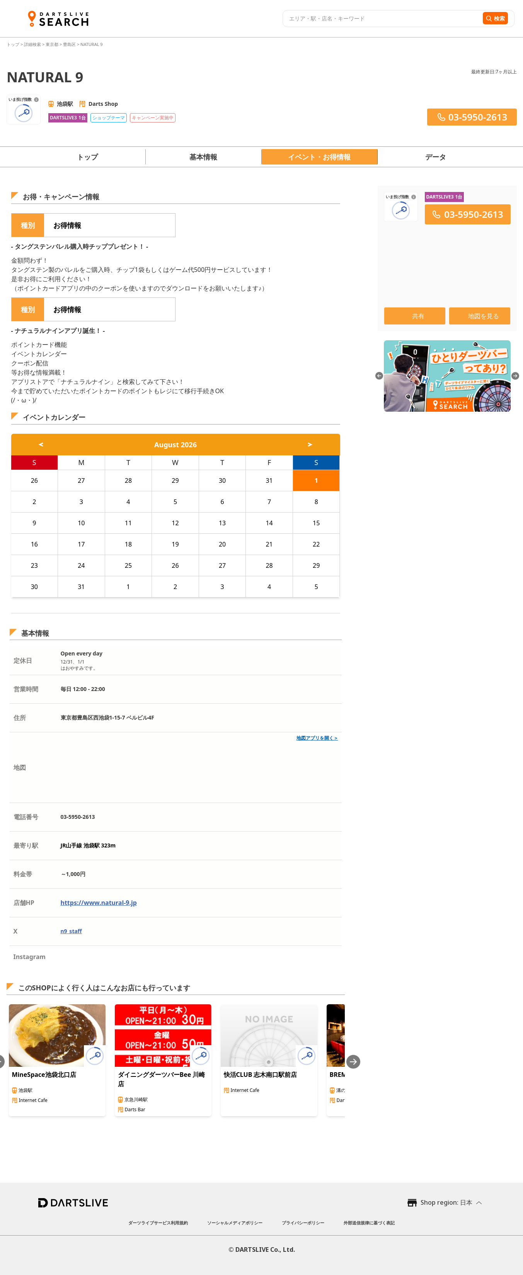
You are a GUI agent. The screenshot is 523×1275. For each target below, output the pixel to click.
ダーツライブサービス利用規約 (158, 1223)
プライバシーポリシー (303, 1223)
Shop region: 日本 (446, 1202)
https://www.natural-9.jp (99, 902)
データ (435, 156)
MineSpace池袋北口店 (44, 1074)
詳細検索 (33, 44)
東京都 (52, 44)
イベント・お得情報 (319, 156)
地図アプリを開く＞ (317, 738)
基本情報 (203, 156)
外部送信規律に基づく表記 (369, 1223)
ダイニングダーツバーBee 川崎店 (161, 1079)
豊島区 (69, 44)
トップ (13, 44)
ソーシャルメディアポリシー (234, 1223)
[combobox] (381, 18)
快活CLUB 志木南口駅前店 (260, 1074)
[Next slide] (353, 1061)
